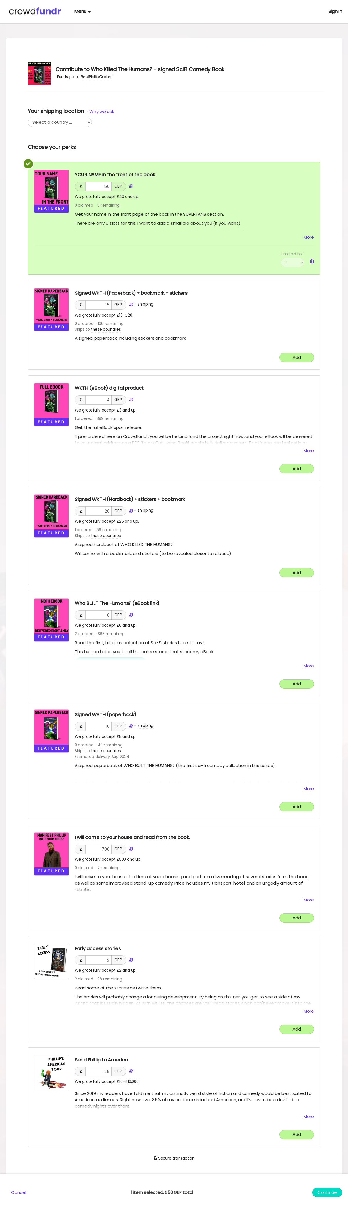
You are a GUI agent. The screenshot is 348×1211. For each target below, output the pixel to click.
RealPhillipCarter (96, 77)
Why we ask (101, 111)
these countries (106, 329)
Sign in (335, 11)
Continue (327, 1192)
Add (296, 357)
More (309, 237)
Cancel (18, 1192)
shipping (145, 304)
